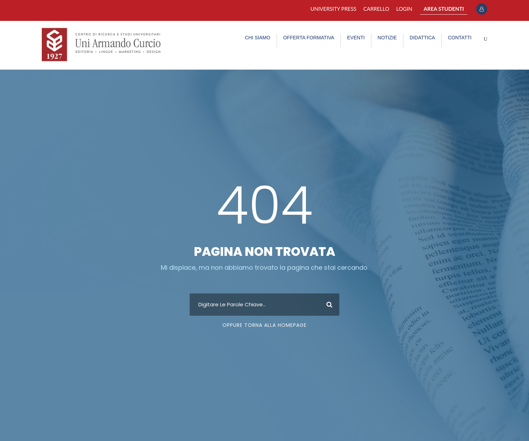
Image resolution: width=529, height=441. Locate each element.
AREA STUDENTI (444, 9)
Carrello (376, 9)
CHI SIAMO (257, 37)
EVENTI (356, 37)
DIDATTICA (422, 37)
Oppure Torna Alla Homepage (264, 325)
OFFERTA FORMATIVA (308, 37)
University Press (333, 9)
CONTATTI (460, 37)
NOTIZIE (387, 37)
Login (404, 9)
